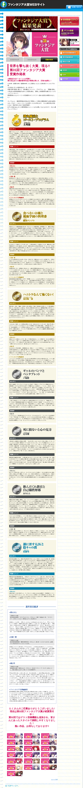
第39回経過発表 (68, 57)
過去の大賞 (66, 61)
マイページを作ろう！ (70, 66)
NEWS (65, 70)
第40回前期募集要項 (69, 53)
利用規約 (65, 79)
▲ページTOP (54, 779)
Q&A (64, 74)
